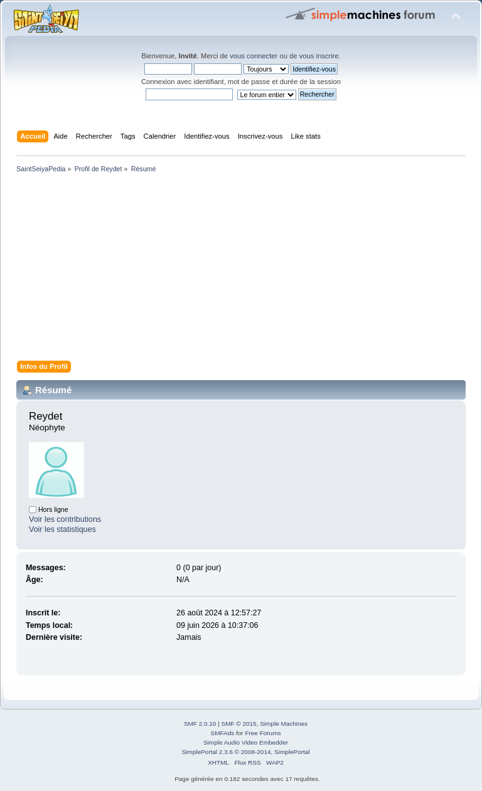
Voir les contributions (65, 519)
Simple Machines (284, 723)
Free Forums (263, 733)
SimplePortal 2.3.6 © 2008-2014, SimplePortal (245, 751)
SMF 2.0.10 (200, 723)
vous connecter (253, 56)
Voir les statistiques (62, 529)
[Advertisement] (241, 269)
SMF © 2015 (239, 723)
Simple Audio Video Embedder (245, 742)
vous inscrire (319, 56)
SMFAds (223, 733)
